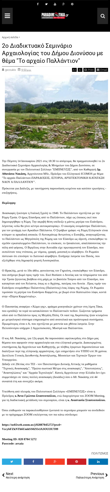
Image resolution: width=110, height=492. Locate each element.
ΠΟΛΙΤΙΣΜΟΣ (99, 453)
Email (102, 70)
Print (89, 70)
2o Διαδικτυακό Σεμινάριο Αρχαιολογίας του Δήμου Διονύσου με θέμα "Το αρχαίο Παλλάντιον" (51, 53)
